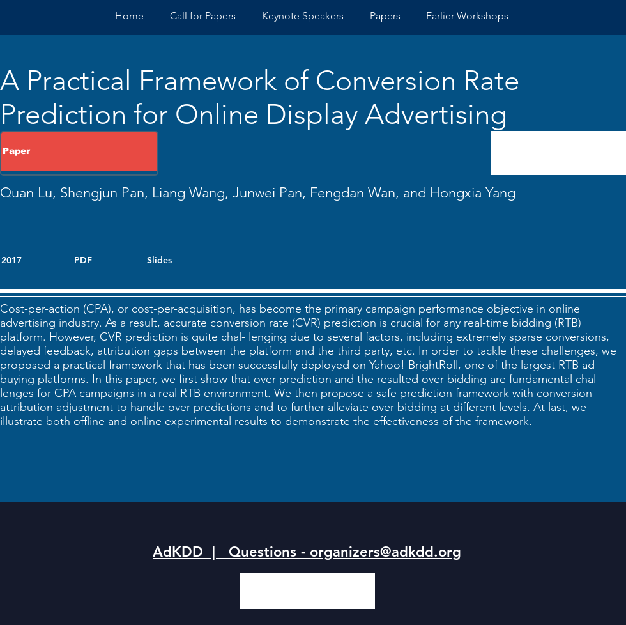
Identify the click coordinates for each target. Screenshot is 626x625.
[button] (467, 15)
